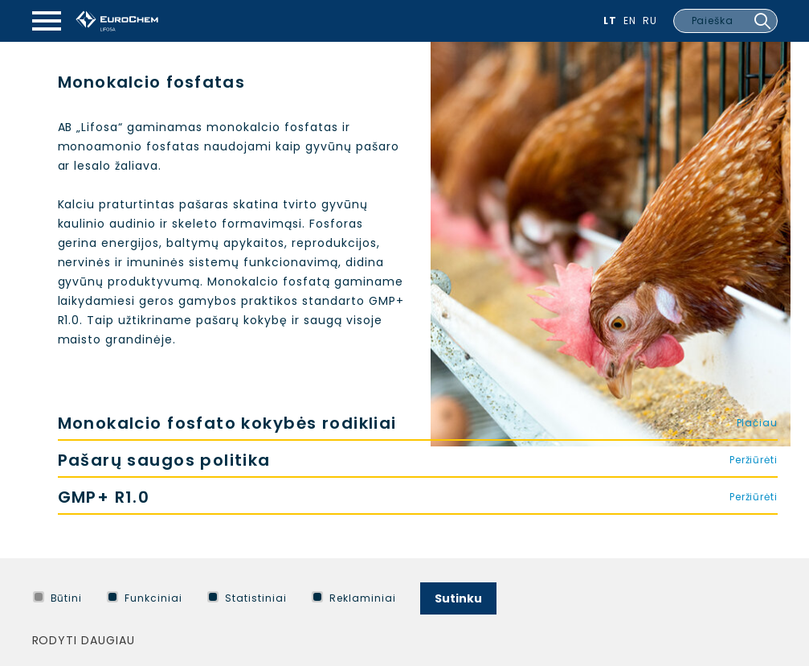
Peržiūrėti (753, 460)
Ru (650, 20)
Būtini (58, 598)
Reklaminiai (354, 598)
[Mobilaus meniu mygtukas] (46, 21)
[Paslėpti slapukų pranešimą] (774, 594)
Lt (610, 20)
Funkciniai (144, 598)
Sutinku (458, 598)
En (629, 20)
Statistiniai (247, 598)
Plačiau (757, 423)
